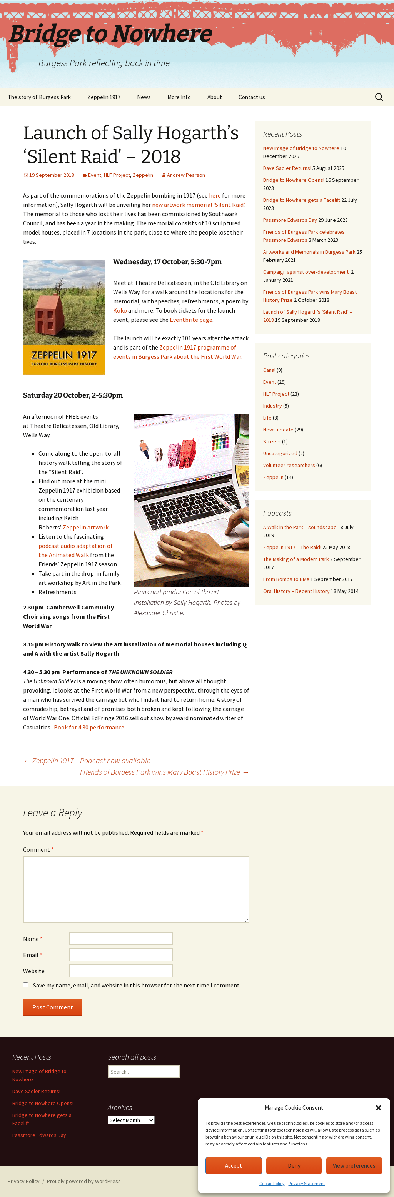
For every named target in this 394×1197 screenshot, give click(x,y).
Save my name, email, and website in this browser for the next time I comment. (137, 985)
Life (267, 417)
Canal (269, 369)
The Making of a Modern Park (296, 559)
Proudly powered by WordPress (84, 1181)
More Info (179, 97)
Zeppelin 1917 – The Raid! (292, 547)
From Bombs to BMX (286, 579)
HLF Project (117, 174)
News (144, 97)
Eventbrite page (191, 319)
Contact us (252, 97)
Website (34, 971)
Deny (294, 1165)
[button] (378, 1108)
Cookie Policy (272, 1183)
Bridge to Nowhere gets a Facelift (301, 199)
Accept (233, 1165)
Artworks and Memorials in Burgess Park (309, 251)
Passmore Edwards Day (290, 219)
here (215, 195)
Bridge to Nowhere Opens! (293, 179)
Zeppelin (143, 174)
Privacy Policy (24, 1181)
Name (33, 938)
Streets (272, 441)
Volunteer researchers (289, 465)
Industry (272, 405)
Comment (38, 849)
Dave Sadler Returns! (287, 168)
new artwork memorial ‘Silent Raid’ (198, 204)
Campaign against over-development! (306, 271)
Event (94, 174)
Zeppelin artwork (86, 527)
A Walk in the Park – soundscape (300, 527)
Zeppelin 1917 (103, 97)
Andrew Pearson (186, 174)
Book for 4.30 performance (89, 727)
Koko (120, 310)
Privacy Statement (307, 1183)
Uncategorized (280, 453)
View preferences (354, 1165)
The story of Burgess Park (39, 97)
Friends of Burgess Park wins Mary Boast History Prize (164, 772)
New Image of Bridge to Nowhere (301, 148)
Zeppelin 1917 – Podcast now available (86, 760)
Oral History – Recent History (296, 591)
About (214, 97)
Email (32, 955)
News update (278, 429)
